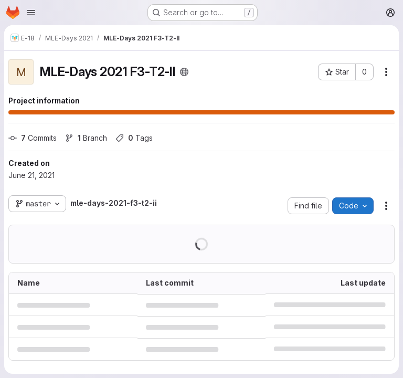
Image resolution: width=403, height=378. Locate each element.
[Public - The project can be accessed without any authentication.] (184, 72)
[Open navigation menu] (31, 12)
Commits (32, 137)
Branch (86, 137)
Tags (134, 137)
